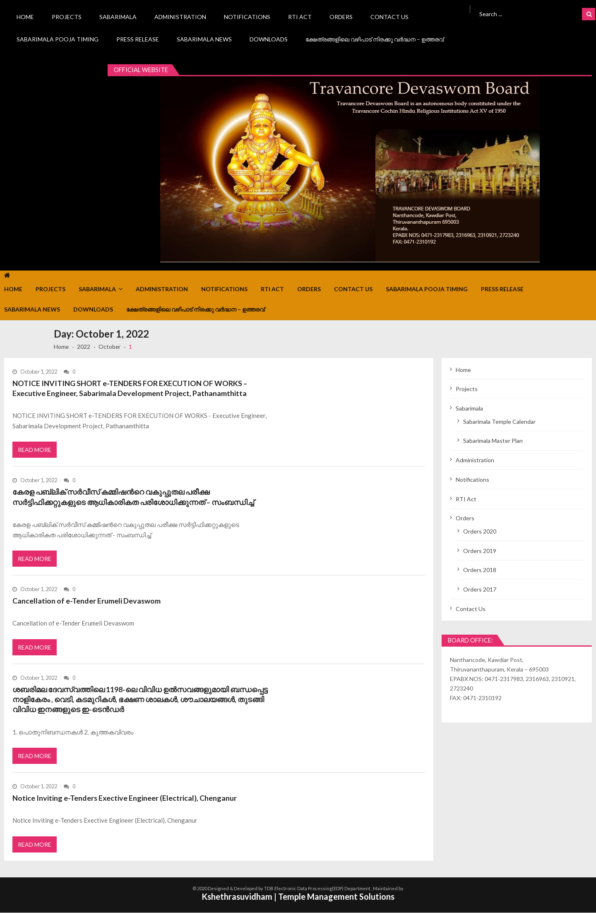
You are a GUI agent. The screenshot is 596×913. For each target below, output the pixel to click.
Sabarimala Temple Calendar (499, 421)
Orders (341, 16)
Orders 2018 (479, 569)
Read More (34, 450)
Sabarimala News (204, 39)
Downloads (269, 39)
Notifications (247, 16)
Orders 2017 (479, 589)
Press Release (137, 39)
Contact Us (389, 16)
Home (25, 16)
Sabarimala (118, 16)
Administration (180, 16)
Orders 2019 (479, 550)
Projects (67, 16)
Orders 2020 (479, 531)
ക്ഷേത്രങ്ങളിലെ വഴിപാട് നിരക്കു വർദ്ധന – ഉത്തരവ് (374, 39)
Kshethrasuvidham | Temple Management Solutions (298, 897)
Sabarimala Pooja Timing (58, 39)
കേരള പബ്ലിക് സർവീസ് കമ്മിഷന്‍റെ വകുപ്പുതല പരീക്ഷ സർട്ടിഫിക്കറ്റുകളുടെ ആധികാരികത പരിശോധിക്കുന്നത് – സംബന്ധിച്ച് (133, 497)
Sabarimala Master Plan (493, 440)
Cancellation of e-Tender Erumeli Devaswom (86, 601)
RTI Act (300, 16)
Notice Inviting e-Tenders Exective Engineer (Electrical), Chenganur (124, 798)
